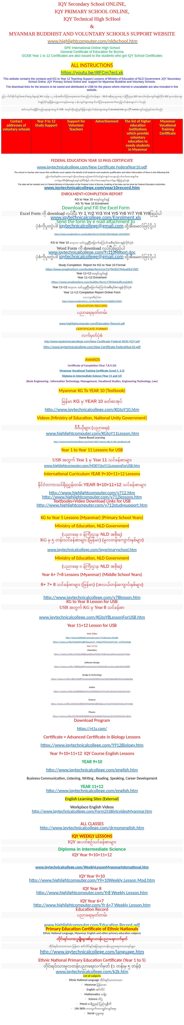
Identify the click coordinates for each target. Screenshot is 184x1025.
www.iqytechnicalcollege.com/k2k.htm (92, 971)
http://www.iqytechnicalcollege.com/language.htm (92, 952)
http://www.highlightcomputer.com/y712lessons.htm (92, 497)
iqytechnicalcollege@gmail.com (91, 226)
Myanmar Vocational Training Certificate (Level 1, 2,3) (92, 370)
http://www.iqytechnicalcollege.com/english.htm (92, 770)
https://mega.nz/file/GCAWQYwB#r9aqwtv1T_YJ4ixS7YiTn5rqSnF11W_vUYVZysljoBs (92, 641)
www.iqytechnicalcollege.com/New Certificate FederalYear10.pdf (92, 166)
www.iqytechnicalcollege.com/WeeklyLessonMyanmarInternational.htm (92, 867)
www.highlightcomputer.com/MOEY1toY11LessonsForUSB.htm (92, 465)
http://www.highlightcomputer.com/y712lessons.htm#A (92, 637)
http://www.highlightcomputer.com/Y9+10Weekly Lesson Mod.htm (92, 880)
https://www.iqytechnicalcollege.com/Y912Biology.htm (92, 745)
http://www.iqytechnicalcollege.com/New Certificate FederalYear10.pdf (91, 347)
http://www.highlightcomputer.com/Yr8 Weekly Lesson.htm (92, 892)
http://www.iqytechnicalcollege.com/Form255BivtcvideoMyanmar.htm (92, 811)
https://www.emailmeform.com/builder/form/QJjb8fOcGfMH (92, 301)
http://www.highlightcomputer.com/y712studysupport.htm (92, 505)
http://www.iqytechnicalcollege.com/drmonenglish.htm (92, 828)
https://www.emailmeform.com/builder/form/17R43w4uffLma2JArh (92, 282)
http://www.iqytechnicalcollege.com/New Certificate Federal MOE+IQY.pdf (92, 341)
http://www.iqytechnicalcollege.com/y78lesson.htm (91, 597)
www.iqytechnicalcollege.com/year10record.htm (92, 187)
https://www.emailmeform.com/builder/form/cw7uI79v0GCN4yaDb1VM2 (92, 269)
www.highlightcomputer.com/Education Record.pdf (92, 323)
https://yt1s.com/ (92, 728)
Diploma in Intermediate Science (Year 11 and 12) (92, 376)
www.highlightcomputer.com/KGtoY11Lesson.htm (92, 433)
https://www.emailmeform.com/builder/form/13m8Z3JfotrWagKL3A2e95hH (92, 234)
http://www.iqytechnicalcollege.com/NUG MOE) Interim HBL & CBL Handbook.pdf (92, 441)
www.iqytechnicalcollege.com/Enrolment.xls (96, 217)
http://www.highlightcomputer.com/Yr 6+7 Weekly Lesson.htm (91, 905)
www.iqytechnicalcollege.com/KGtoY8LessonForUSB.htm (92, 617)
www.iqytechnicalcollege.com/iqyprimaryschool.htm (92, 549)
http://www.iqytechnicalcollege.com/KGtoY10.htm (92, 409)
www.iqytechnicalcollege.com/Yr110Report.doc (91, 252)
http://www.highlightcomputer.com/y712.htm (92, 492)
